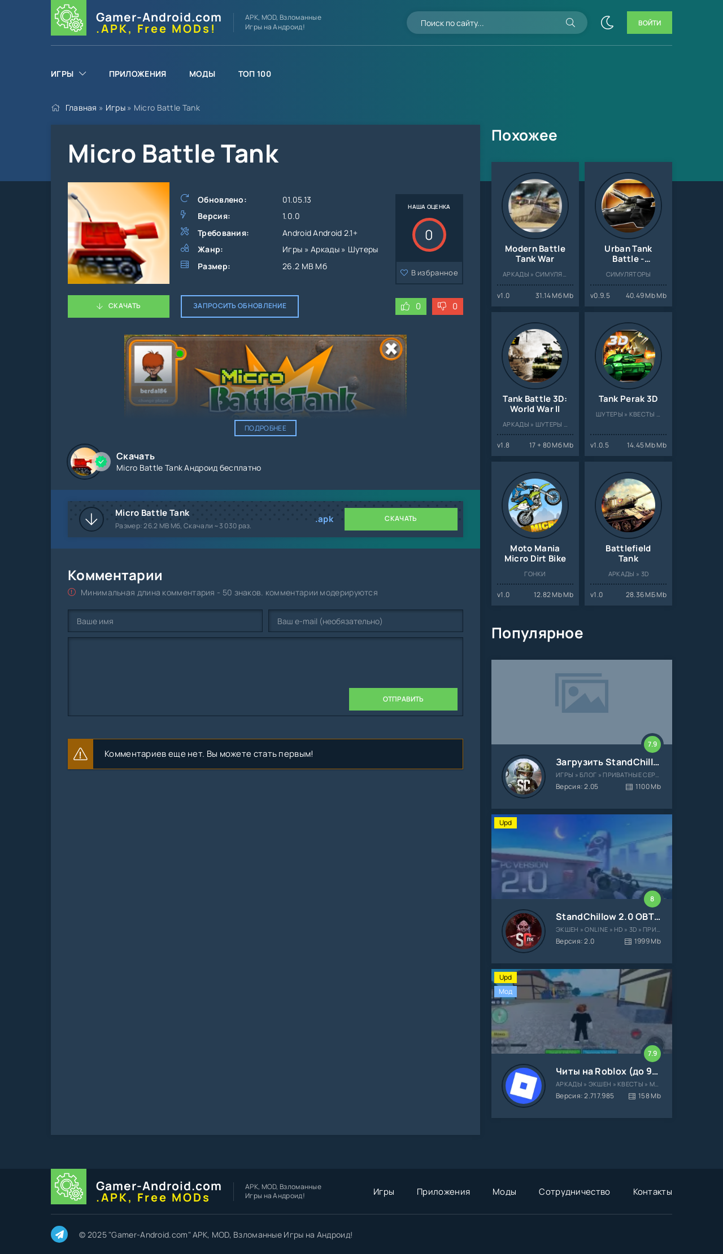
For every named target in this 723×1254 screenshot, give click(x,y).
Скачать (124, 305)
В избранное (434, 273)
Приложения (138, 73)
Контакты (652, 1192)
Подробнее (265, 428)
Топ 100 (254, 73)
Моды (202, 73)
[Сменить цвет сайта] (607, 22)
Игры (62, 73)
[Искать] (570, 22)
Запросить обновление (239, 305)
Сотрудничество (574, 1192)
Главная (81, 107)
